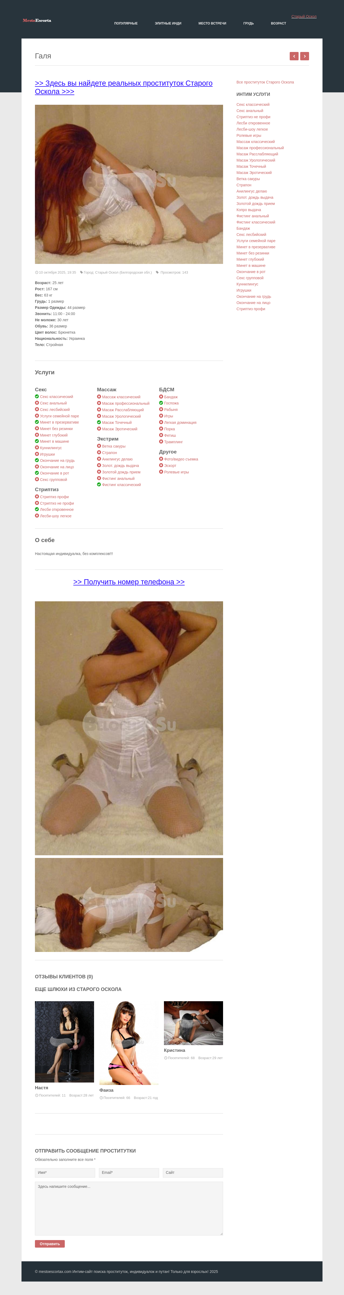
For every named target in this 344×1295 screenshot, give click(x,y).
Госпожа (171, 403)
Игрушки (47, 454)
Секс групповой (53, 479)
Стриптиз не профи (57, 503)
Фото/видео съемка (181, 459)
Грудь (248, 23)
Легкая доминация (180, 422)
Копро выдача (248, 210)
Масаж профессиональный (125, 403)
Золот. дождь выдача (120, 465)
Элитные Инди (168, 23)
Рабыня (171, 409)
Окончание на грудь (57, 460)
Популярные (126, 23)
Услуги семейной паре (59, 416)
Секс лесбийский (55, 409)
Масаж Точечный (117, 422)
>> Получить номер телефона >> (129, 582)
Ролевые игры (176, 472)
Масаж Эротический (119, 429)
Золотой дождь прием (121, 472)
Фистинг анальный (118, 478)
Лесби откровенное (57, 509)
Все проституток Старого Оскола (265, 82)
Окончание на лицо (57, 467)
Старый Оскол (304, 16)
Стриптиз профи (54, 497)
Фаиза (106, 1090)
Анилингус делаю (117, 459)
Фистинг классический (121, 485)
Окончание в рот (54, 473)
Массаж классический (121, 397)
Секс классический (56, 397)
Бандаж (171, 397)
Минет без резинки (56, 429)
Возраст (278, 23)
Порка (169, 429)
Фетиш (170, 435)
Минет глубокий (54, 435)
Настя (41, 1087)
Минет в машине (54, 441)
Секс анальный (53, 403)
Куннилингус (51, 448)
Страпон (109, 453)
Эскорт (170, 465)
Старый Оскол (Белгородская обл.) (123, 272)
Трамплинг (173, 442)
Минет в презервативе (59, 422)
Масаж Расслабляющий (123, 410)
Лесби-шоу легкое (55, 516)
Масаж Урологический (121, 416)
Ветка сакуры (114, 446)
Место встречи (212, 23)
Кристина (174, 1050)
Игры (168, 416)
